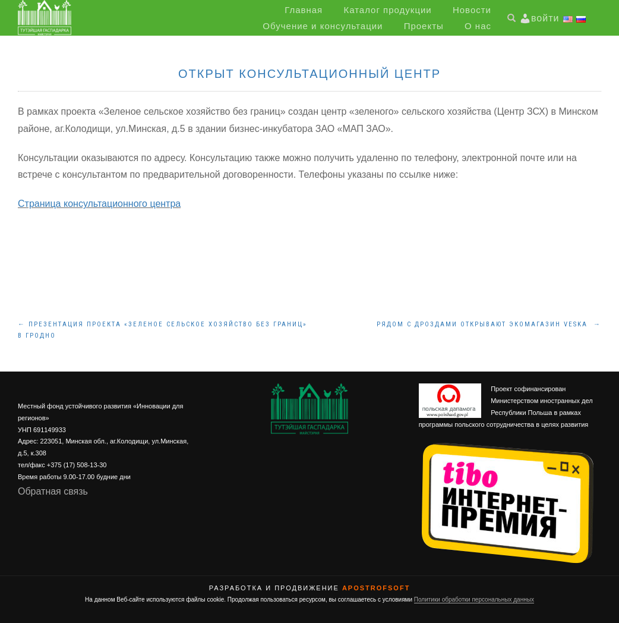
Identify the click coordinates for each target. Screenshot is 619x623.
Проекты (424, 26)
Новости (472, 10)
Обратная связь (53, 491)
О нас (478, 26)
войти (545, 18)
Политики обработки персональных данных (474, 599)
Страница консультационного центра (99, 204)
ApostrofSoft (376, 587)
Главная (304, 10)
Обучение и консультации (323, 26)
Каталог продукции (387, 10)
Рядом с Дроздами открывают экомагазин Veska (489, 324)
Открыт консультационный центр (309, 73)
